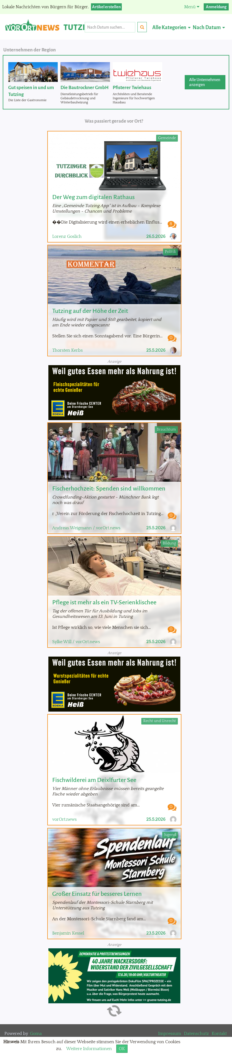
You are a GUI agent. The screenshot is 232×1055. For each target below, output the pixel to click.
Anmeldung (216, 7)
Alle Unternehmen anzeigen (204, 82)
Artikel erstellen (106, 7)
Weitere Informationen (89, 1048)
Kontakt (219, 1033)
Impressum (169, 1033)
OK (122, 1048)
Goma (36, 1033)
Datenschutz (196, 1033)
